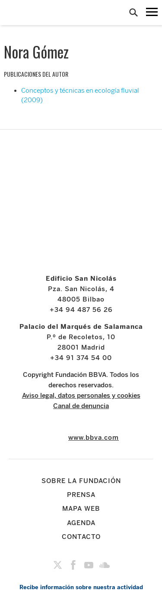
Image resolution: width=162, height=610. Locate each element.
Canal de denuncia (81, 406)
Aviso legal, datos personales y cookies (81, 395)
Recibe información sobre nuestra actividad (81, 587)
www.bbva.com (93, 437)
